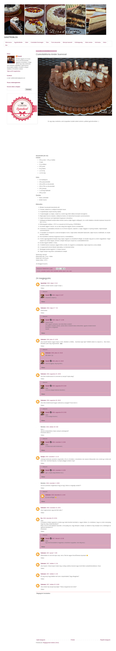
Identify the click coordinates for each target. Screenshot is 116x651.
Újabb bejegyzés (40, 640)
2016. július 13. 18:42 (58, 361)
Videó (26, 42)
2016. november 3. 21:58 (58, 442)
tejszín (64, 271)
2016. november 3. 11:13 (52, 456)
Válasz (42, 288)
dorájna (43, 456)
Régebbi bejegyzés (105, 640)
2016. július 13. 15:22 (57, 353)
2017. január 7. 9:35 (52, 553)
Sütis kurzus (8, 42)
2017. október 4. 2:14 (52, 563)
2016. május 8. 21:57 (57, 295)
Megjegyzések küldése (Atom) (51, 642)
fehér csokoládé (54, 271)
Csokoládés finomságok (37, 42)
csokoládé (43, 271)
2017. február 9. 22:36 (58, 538)
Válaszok (44, 291)
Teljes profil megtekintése (13, 71)
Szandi (47, 295)
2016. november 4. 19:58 (52, 483)
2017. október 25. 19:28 (53, 584)
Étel (6, 45)
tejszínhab (43, 283)
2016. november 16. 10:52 (53, 507)
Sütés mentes (88, 42)
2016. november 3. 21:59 (58, 470)
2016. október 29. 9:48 (52, 427)
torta (67, 271)
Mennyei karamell (67, 42)
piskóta (60, 271)
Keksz (104, 42)
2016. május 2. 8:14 (52, 283)
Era (42, 518)
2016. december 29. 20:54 (50, 518)
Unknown (43, 308)
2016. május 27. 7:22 (52, 308)
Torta (47, 42)
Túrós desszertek (55, 42)
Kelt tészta (98, 42)
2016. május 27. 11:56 (58, 320)
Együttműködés (18, 42)
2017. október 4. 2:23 (52, 574)
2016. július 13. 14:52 (52, 339)
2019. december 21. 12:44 (58, 495)
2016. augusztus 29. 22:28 (59, 386)
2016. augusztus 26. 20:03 (54, 400)
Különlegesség (79, 42)
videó (70, 271)
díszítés (48, 271)
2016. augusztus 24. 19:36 (54, 374)
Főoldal (73, 640)
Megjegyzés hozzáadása (43, 593)
